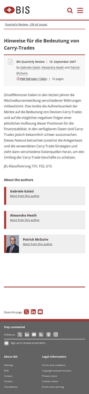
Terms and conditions (54, 365)
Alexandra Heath (53, 67)
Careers (8, 381)
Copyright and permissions (56, 370)
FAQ (6, 370)
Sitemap (8, 365)
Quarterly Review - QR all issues (26, 24)
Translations (11, 386)
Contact (8, 376)
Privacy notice (49, 376)
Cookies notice (50, 381)
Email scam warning (53, 386)
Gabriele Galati (30, 67)
